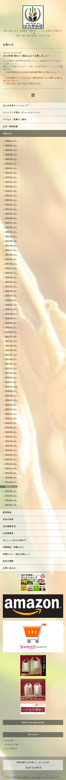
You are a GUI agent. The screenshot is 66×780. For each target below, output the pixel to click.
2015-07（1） (11, 437)
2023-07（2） (11, 191)
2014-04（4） (11, 500)
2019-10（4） (11, 291)
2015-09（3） (11, 427)
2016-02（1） (11, 409)
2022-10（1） (11, 214)
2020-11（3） (11, 268)
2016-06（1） (11, 405)
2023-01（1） (11, 200)
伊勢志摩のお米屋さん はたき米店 (26, 777)
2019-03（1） (11, 300)
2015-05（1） (11, 446)
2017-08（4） (11, 350)
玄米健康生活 (9, 526)
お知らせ (7, 133)
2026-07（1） (11, 141)
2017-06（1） (11, 359)
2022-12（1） (11, 205)
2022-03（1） (11, 232)
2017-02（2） (11, 373)
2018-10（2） (11, 314)
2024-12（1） (11, 168)
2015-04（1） (11, 450)
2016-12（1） (11, 377)
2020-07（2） (11, 282)
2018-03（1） (11, 332)
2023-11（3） (11, 182)
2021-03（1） (11, 264)
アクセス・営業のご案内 (14, 119)
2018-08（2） (11, 323)
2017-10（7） (11, 341)
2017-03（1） (11, 368)
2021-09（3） (11, 241)
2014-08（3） (11, 482)
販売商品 (7, 512)
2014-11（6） (11, 468)
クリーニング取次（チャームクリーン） (22, 112)
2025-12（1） (11, 150)
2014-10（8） (11, 473)
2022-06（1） (11, 227)
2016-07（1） (11, 400)
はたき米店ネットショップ (15, 105)
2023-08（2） (11, 186)
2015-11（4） (11, 418)
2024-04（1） (11, 177)
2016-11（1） (11, 382)
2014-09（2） (11, 477)
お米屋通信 (8, 533)
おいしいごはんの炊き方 (14, 540)
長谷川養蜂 (8, 561)
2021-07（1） (11, 250)
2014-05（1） (11, 496)
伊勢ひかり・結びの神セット (17, 554)
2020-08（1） (11, 277)
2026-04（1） (11, 145)
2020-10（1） (11, 273)
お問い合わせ (9, 568)
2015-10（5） (11, 423)
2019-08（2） (11, 296)
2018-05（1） (11, 327)
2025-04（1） (11, 164)
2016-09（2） (11, 391)
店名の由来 (8, 519)
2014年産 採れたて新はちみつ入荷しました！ (26, 56)
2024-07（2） (11, 173)
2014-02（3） (11, 505)
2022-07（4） (11, 223)
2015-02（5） (11, 455)
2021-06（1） (11, 255)
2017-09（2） (11, 346)
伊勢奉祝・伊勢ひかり (13, 547)
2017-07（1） (11, 355)
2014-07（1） (11, 487)
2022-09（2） (11, 218)
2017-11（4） (11, 336)
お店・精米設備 (10, 126)
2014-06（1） (11, 491)
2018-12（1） (11, 305)
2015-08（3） (11, 432)
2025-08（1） (11, 159)
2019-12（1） (11, 286)
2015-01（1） (11, 459)
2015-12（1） (11, 414)
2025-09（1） (11, 155)
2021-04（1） (11, 259)
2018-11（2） (11, 309)
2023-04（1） (11, 195)
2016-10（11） (11, 387)
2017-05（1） (11, 364)
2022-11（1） (11, 209)
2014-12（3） (11, 464)
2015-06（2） (11, 441)
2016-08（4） (11, 396)
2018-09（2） (11, 318)
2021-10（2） (11, 236)
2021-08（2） (11, 245)
